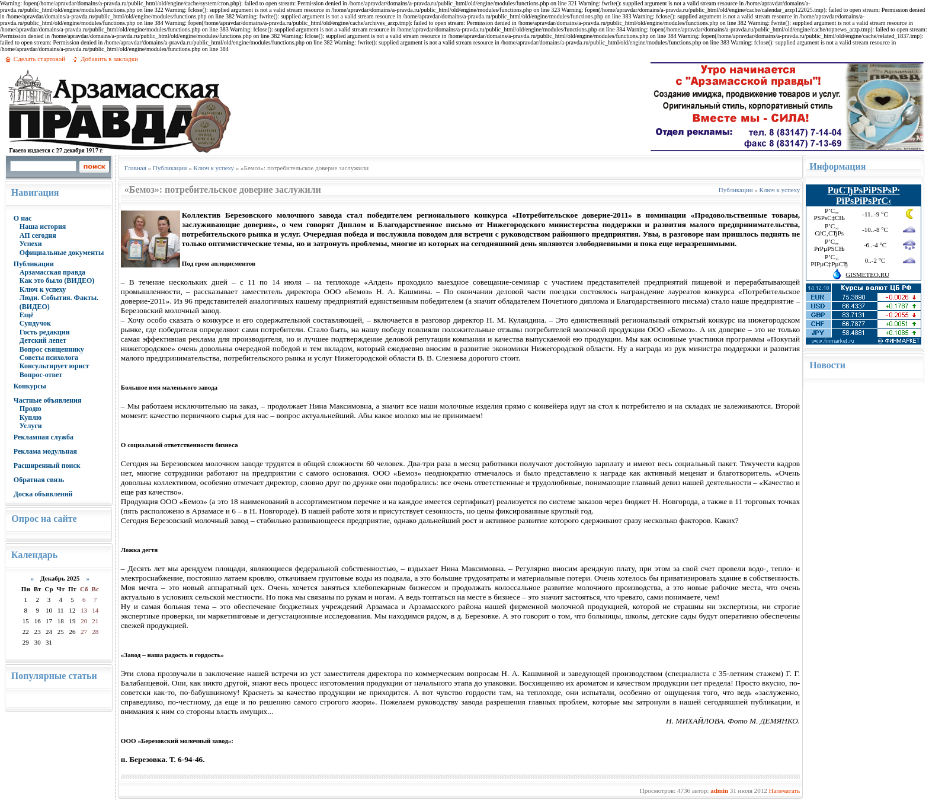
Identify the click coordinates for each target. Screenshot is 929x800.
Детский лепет (43, 340)
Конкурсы (30, 386)
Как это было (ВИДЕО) (57, 280)
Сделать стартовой (39, 58)
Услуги (31, 426)
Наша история (43, 226)
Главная (135, 167)
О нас (23, 218)
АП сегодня (38, 235)
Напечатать (784, 790)
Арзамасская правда (52, 272)
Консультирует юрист (54, 366)
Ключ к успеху (43, 289)
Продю (30, 408)
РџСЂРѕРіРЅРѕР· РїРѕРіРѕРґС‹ (864, 195)
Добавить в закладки (109, 58)
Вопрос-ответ (41, 375)
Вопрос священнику (52, 349)
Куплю (30, 417)
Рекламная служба (43, 437)
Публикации (34, 264)
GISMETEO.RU (867, 274)
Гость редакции (45, 332)
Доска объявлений (43, 494)
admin (719, 790)
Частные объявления (48, 400)
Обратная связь (39, 480)
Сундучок (35, 323)
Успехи (31, 244)
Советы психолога (49, 357)
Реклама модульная (45, 451)
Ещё (26, 315)
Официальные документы (62, 252)
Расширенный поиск (47, 465)
